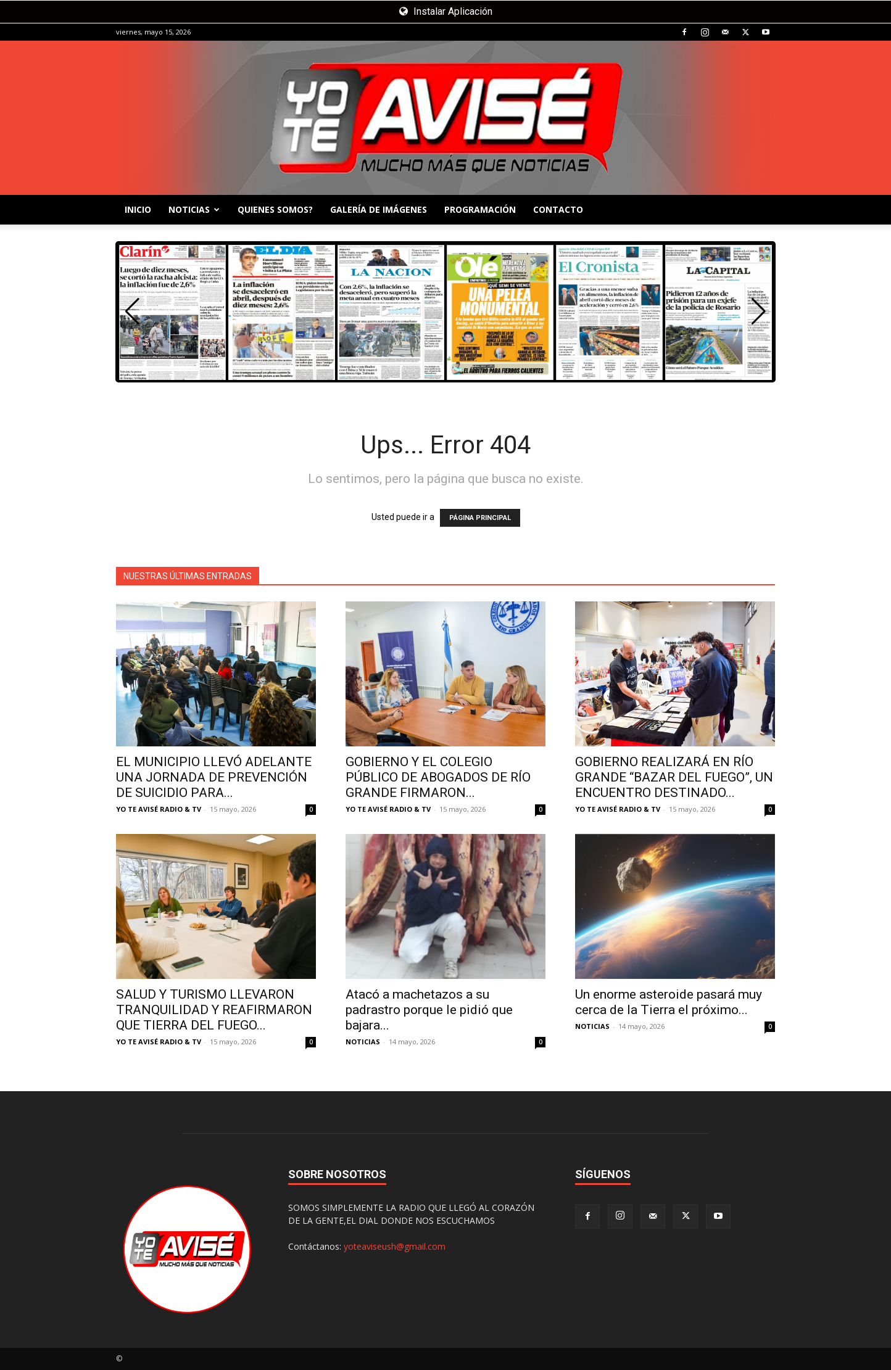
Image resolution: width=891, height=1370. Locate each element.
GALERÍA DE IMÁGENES (378, 209)
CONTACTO (558, 209)
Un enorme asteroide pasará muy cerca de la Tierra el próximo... (668, 1002)
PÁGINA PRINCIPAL (480, 518)
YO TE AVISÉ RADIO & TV (158, 809)
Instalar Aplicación (445, 11)
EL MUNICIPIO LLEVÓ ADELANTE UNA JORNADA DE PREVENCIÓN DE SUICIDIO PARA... (214, 777)
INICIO (138, 209)
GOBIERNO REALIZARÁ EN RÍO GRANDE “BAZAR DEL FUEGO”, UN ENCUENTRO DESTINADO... (674, 777)
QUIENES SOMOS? (275, 209)
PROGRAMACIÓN (480, 209)
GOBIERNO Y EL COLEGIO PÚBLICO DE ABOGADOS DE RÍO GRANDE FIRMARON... (438, 777)
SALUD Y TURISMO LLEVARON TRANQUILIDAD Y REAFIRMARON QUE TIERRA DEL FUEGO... (214, 1010)
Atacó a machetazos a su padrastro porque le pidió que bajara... (429, 1010)
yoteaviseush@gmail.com (395, 1246)
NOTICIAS (194, 209)
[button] (758, 311)
